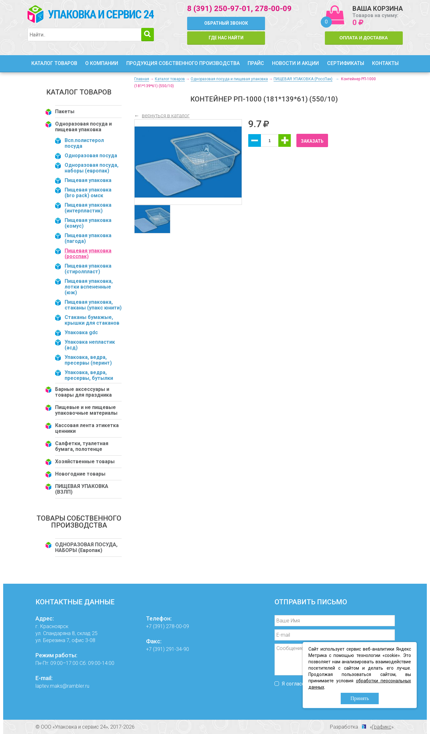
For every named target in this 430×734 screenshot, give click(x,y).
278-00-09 (273, 8)
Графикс (381, 727)
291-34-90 (177, 649)
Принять (360, 698)
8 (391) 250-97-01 (219, 8)
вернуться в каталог (166, 116)
